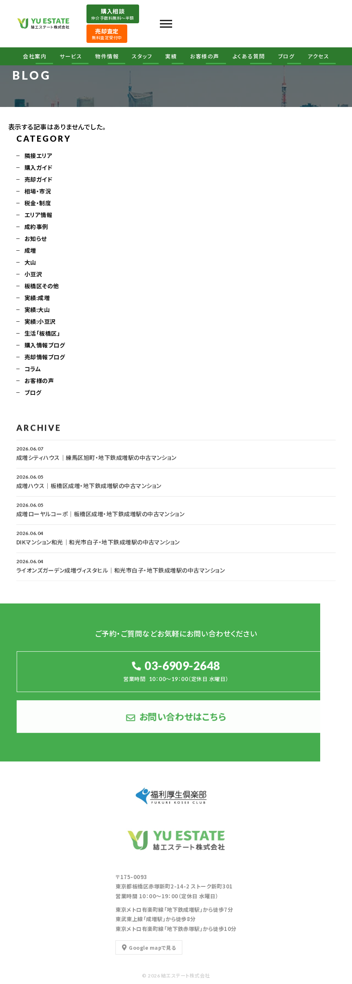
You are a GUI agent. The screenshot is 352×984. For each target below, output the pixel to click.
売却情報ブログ (44, 358)
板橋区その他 (41, 287)
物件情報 (107, 56)
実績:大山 (37, 310)
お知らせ (35, 239)
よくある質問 (248, 56)
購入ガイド (38, 168)
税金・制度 (37, 204)
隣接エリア (38, 156)
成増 (30, 251)
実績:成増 (37, 298)
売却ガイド (38, 180)
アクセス (318, 56)
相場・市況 (37, 192)
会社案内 (34, 56)
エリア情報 (38, 215)
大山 (30, 263)
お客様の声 (204, 56)
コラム (32, 369)
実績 (171, 56)
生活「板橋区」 (42, 334)
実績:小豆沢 (40, 322)
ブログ (286, 56)
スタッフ (142, 56)
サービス (71, 56)
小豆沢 (33, 275)
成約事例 (36, 227)
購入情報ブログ (44, 346)
